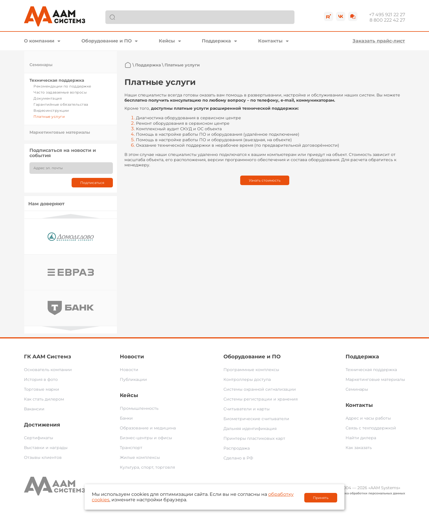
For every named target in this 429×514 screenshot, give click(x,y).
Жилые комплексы (140, 457)
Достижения (42, 425)
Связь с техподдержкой (371, 428)
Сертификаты (38, 437)
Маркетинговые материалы (59, 132)
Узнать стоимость (265, 180)
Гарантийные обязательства (60, 104)
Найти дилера (361, 437)
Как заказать (359, 447)
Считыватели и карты (246, 408)
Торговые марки (41, 389)
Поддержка (216, 41)
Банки (126, 418)
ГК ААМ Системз (47, 356)
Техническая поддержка (56, 80)
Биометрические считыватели (256, 418)
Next (71, 328)
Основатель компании (48, 369)
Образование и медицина (148, 428)
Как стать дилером (44, 399)
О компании (39, 41)
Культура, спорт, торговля (147, 467)
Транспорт (131, 447)
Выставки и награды (46, 447)
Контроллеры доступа (247, 379)
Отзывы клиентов (43, 457)
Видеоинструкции (51, 110)
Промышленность (139, 408)
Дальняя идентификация (250, 428)
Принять (321, 498)
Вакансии (34, 408)
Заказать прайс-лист (378, 41)
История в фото (41, 379)
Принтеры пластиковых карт (254, 438)
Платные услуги (49, 116)
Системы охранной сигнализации (259, 389)
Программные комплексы (251, 369)
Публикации (133, 379)
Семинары (41, 64)
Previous (71, 216)
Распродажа (236, 448)
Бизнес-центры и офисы (146, 437)
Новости (132, 356)
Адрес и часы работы (368, 418)
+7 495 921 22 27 (387, 14)
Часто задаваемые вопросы (60, 92)
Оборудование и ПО (106, 41)
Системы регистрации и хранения (260, 399)
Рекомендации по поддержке (62, 86)
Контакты (270, 41)
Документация (47, 98)
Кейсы (167, 41)
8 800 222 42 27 (387, 20)
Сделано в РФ (238, 458)
